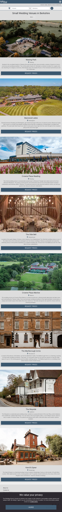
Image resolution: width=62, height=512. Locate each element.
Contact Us (6, 490)
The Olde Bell (31, 234)
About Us (5, 488)
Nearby (31, 17)
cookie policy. (34, 501)
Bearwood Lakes (31, 118)
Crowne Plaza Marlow (31, 293)
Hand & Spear (31, 467)
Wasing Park (31, 60)
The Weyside (31, 409)
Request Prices (31, 73)
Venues (42, 4)
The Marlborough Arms (31, 351)
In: (30, 8)
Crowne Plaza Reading (31, 176)
